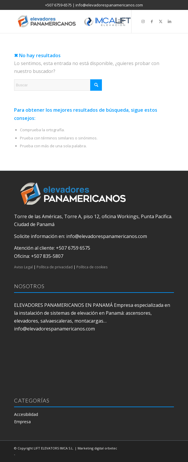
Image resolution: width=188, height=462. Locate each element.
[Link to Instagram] (143, 21)
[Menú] (121, 21)
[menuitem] (121, 21)
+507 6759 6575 (73, 248)
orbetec (111, 448)
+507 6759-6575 (58, 5)
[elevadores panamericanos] (78, 21)
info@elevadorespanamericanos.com (109, 5)
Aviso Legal (23, 267)
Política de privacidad (55, 267)
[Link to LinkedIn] (169, 21)
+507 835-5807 (47, 256)
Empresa (22, 421)
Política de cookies (91, 267)
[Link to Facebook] (152, 21)
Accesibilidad (26, 414)
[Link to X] (160, 21)
